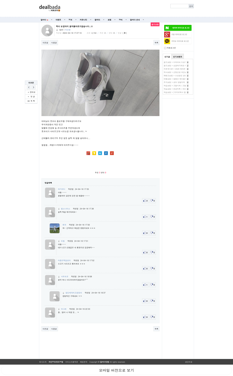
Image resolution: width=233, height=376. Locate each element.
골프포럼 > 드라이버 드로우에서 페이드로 (181, 62)
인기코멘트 (177, 56)
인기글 (167, 56)
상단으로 (188, 362)
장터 (121, 19)
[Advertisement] (128, 8)
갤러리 (97, 19)
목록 (156, 42)
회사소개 (42, 362)
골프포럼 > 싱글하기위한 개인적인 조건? (180, 65)
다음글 (54, 42)
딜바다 (44, 19)
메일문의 (83, 362)
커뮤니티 (83, 19)
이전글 (45, 42)
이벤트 (58, 19)
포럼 (109, 19)
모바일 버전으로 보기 (116, 370)
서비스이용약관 (71, 362)
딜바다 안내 (135, 19)
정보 (70, 19)
